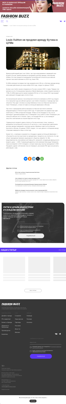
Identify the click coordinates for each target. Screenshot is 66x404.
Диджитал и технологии (5, 330)
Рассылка (18, 330)
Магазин (17, 336)
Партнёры (18, 326)
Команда (29, 320)
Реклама (29, 323)
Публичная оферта (6, 372)
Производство (6, 335)
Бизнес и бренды (7, 326)
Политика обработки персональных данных (12, 374)
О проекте (18, 320)
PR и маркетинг (6, 323)
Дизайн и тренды (7, 320)
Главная (5, 25)
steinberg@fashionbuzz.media (9, 390)
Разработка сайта (5, 393)
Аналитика (5, 338)
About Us (17, 333)
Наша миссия (19, 323)
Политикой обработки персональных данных (31, 231)
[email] (33, 226)
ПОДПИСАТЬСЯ (30, 240)
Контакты (29, 326)
